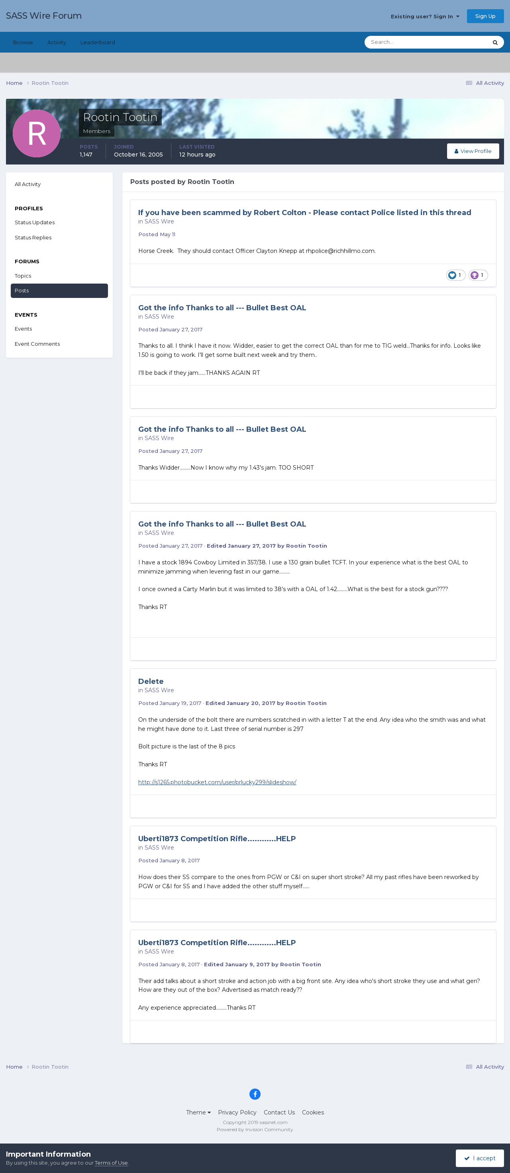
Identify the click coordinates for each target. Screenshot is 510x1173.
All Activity (28, 184)
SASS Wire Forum (44, 15)
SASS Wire (159, 221)
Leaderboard (97, 42)
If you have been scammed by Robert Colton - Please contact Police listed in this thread (304, 212)
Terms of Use (111, 1162)
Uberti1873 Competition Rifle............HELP (217, 838)
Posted (156, 234)
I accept (480, 1158)
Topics (23, 275)
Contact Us (279, 1112)
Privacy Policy (237, 1112)
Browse (23, 42)
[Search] (400, 42)
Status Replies (33, 237)
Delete (151, 681)
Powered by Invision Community (255, 1129)
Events (23, 328)
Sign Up (485, 16)
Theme (198, 1112)
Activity (56, 42)
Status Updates (35, 222)
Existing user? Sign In (425, 16)
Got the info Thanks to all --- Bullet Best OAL (222, 308)
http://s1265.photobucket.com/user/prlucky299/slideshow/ (217, 782)
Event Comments (37, 344)
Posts (22, 290)
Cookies (313, 1112)
